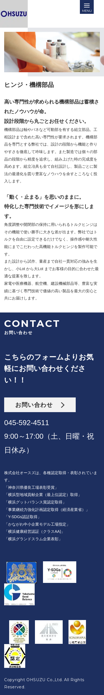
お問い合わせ (40, 404)
